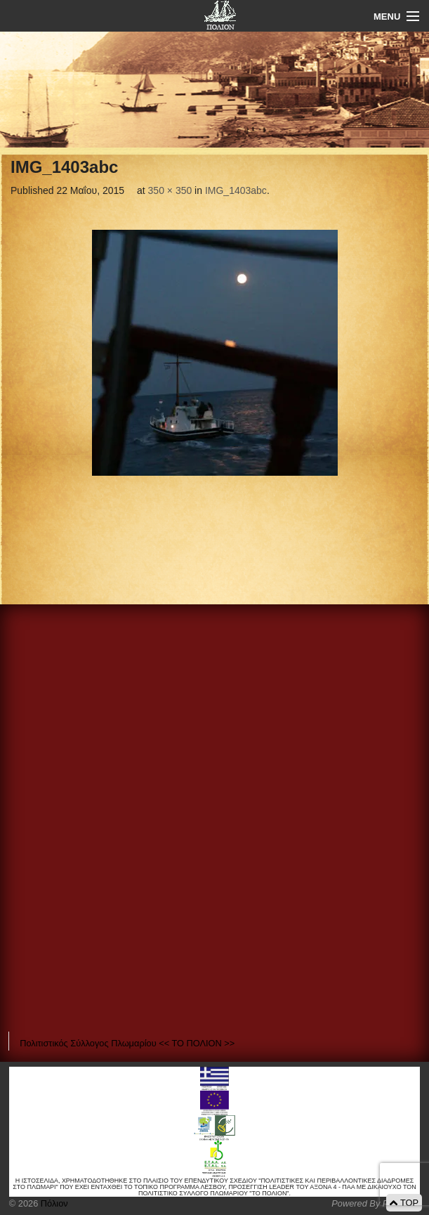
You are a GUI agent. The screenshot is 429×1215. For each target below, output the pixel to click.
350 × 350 (170, 190)
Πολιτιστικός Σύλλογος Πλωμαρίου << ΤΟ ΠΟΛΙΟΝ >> (127, 1043)
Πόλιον (52, 1203)
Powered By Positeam (375, 1203)
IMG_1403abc (236, 190)
